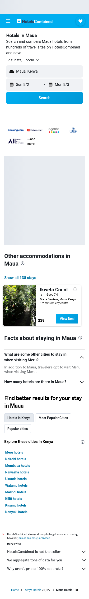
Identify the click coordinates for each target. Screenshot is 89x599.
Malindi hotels (15, 492)
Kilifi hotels (13, 499)
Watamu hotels (16, 485)
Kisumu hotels (16, 505)
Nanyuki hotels (16, 512)
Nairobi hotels (15, 459)
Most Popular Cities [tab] (53, 418)
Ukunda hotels (16, 479)
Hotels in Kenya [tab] (19, 418)
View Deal (67, 319)
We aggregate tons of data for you (47, 560)
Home (15, 590)
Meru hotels (14, 452)
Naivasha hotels (17, 472)
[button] (8, 21)
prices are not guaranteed (34, 538)
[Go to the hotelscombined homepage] (34, 21)
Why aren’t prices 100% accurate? (47, 569)
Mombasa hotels (17, 466)
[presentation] (22, 263)
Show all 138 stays (20, 277)
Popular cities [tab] (17, 429)
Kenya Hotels (32, 590)
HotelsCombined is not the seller (47, 552)
